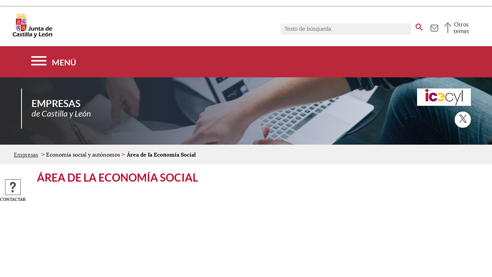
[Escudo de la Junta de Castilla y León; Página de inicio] (32, 36)
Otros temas (461, 27)
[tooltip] (434, 26)
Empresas (26, 154)
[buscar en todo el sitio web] (419, 26)
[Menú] (53, 61)
